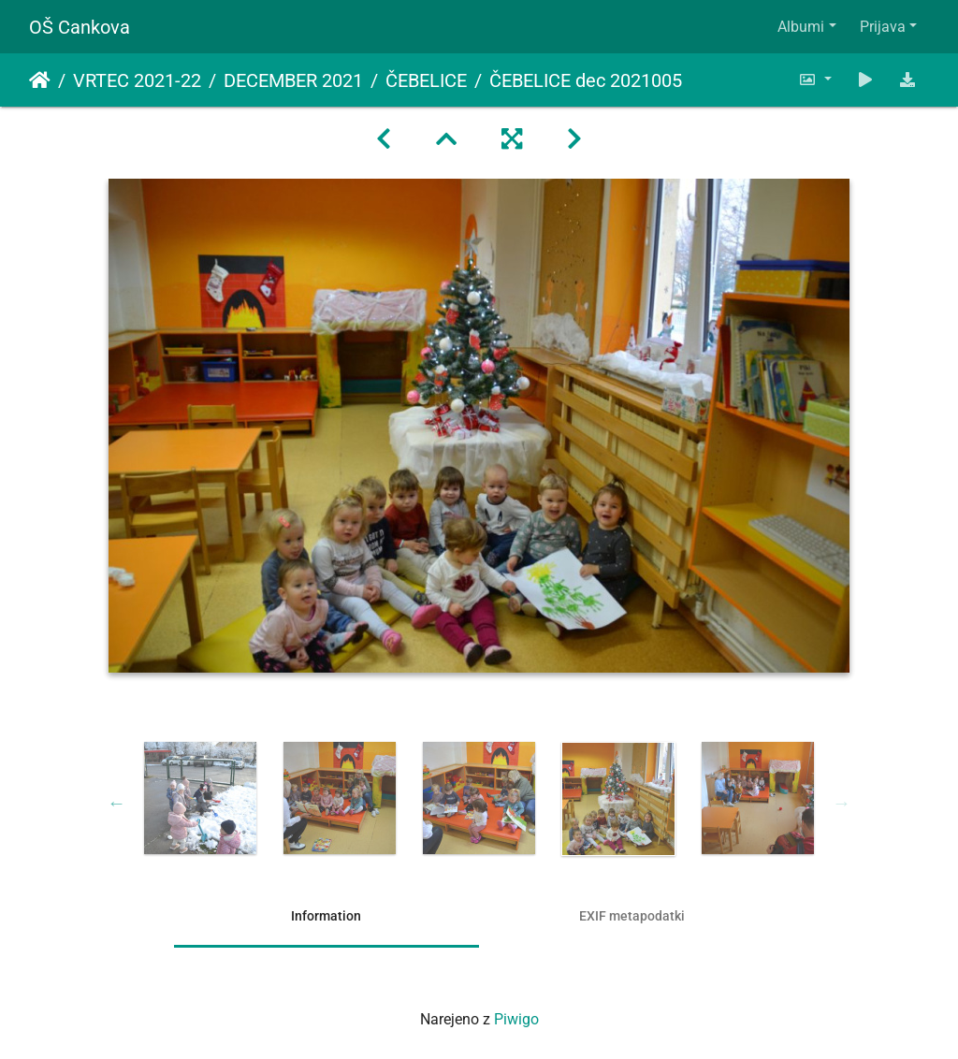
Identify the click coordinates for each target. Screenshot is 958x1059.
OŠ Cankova (79, 27)
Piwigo (516, 1019)
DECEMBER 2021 (293, 80)
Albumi (800, 27)
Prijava (883, 27)
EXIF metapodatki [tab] (632, 915)
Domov (40, 80)
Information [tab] (326, 915)
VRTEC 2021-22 (137, 80)
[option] (200, 798)
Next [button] (842, 802)
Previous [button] (117, 802)
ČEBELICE (426, 80)
